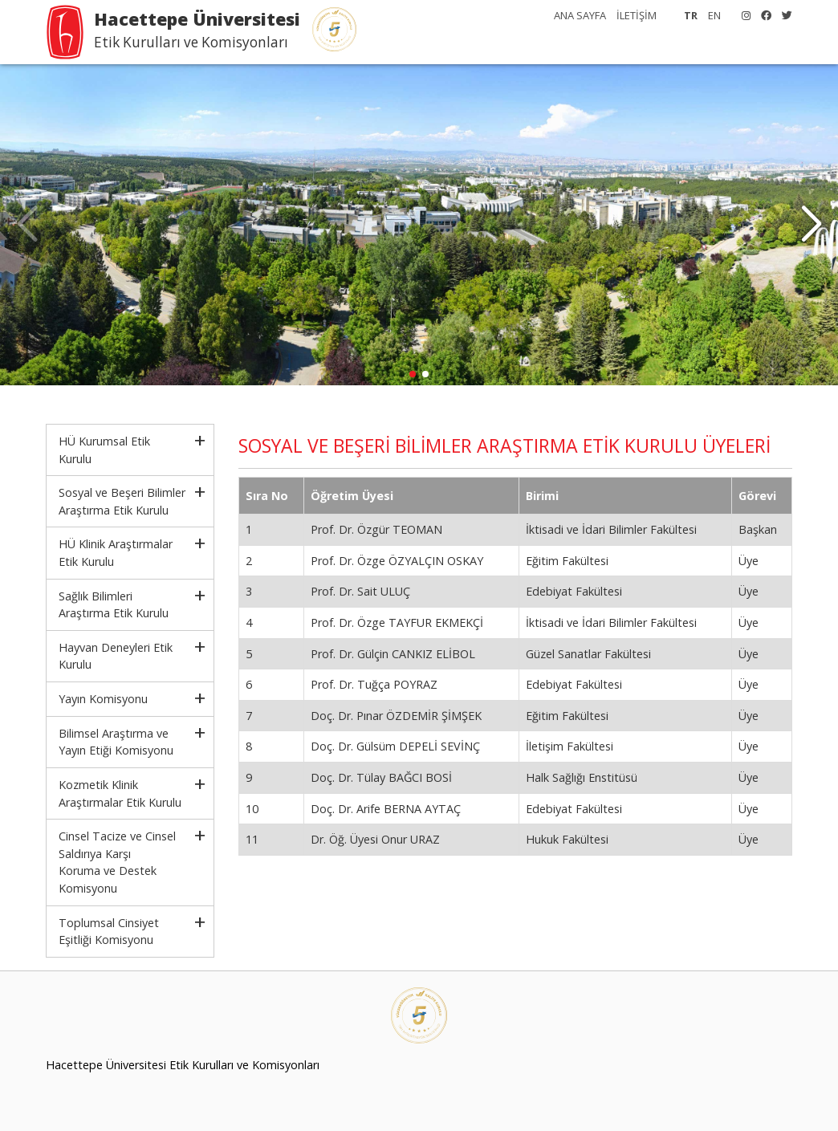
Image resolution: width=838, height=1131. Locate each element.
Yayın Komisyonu (103, 698)
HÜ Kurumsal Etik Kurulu (104, 449)
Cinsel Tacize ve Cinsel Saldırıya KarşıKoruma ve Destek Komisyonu (117, 862)
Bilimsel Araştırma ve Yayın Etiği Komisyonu (116, 742)
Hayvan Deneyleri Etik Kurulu (116, 656)
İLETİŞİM (636, 15)
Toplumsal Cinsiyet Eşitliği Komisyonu (109, 931)
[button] (811, 224)
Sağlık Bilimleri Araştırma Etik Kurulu (114, 604)
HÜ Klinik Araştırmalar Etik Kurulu (116, 552)
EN (714, 15)
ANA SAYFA (580, 15)
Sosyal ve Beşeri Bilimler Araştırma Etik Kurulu (122, 501)
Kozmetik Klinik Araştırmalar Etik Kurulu (120, 793)
